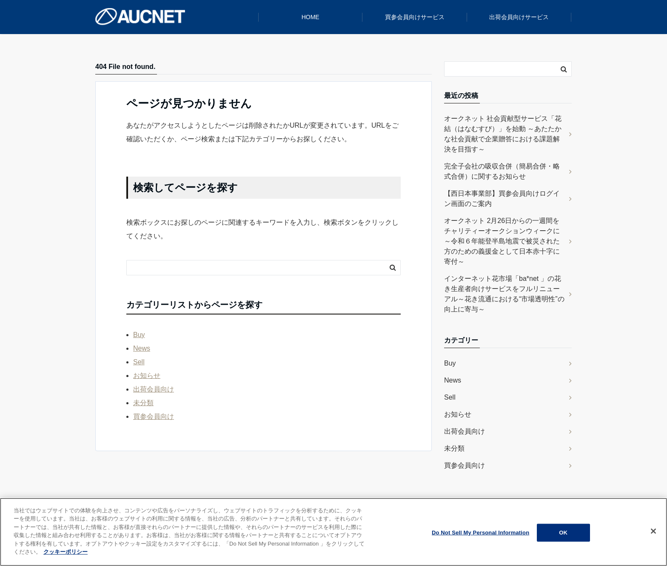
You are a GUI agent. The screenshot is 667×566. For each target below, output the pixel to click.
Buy (139, 334)
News (141, 348)
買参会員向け (153, 416)
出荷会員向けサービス (519, 17)
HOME (310, 17)
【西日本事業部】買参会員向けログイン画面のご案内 (502, 198)
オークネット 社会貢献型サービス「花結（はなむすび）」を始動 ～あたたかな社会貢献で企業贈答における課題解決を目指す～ (503, 134)
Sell (139, 362)
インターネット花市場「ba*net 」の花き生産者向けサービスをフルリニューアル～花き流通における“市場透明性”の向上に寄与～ (504, 294)
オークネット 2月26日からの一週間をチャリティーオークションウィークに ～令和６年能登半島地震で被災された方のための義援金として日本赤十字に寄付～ (502, 241)
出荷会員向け (153, 389)
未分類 (143, 402)
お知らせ (146, 375)
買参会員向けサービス (415, 17)
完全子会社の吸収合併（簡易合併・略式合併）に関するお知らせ (502, 171)
